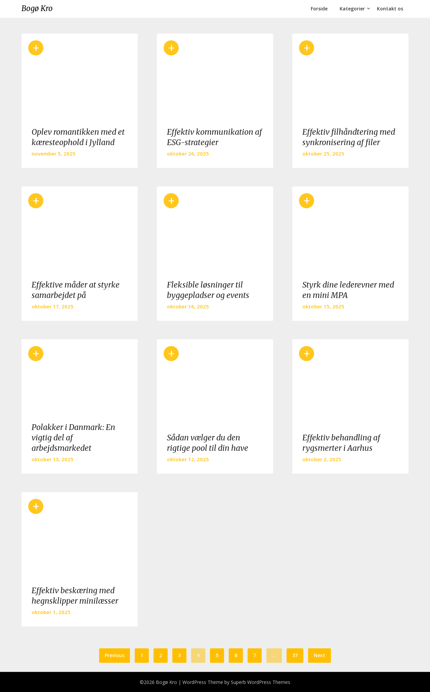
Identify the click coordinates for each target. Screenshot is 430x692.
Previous (114, 655)
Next (319, 655)
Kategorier (352, 8)
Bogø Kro (37, 8)
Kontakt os (390, 8)
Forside (319, 8)
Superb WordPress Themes (260, 682)
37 (295, 655)
